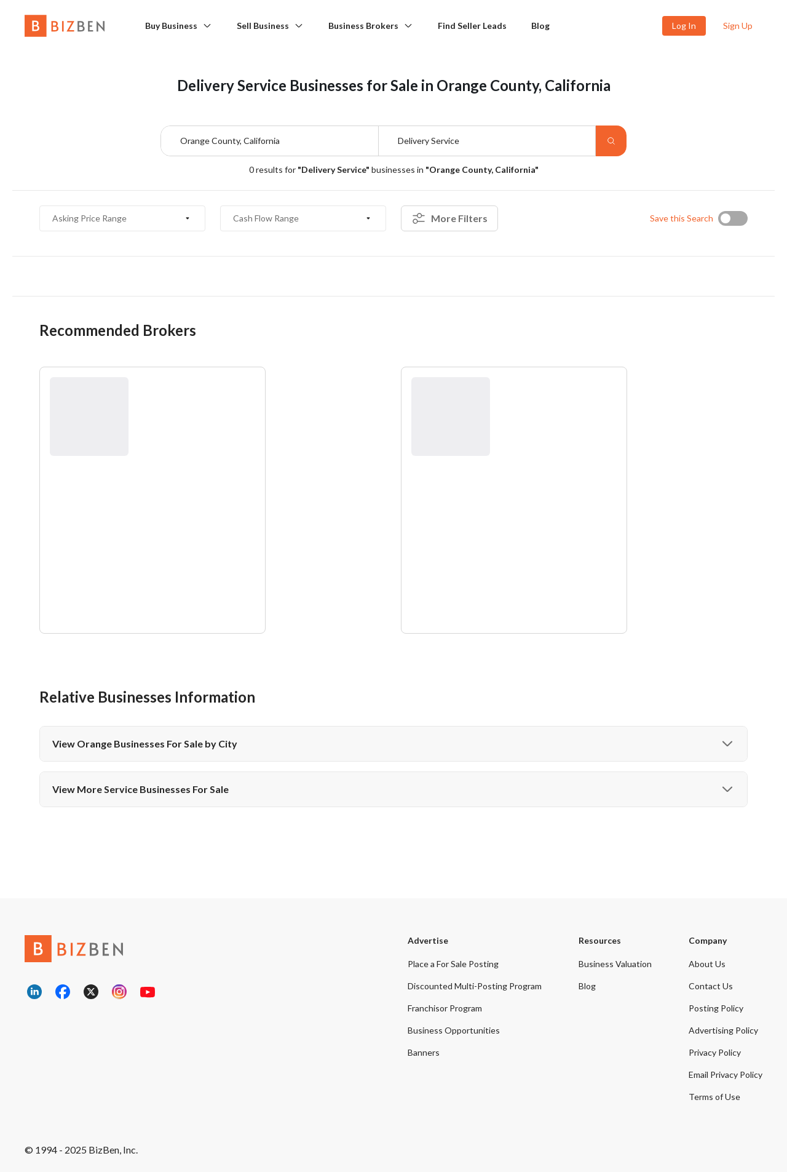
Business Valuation (615, 964)
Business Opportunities (454, 1030)
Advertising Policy (723, 1030)
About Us (707, 964)
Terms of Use (714, 1096)
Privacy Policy (715, 1052)
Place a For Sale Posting (453, 964)
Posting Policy (716, 1008)
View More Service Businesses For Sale (393, 789)
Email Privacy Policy (725, 1074)
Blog (540, 25)
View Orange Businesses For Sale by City (393, 743)
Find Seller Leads (472, 25)
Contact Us (711, 986)
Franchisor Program (445, 1008)
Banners (424, 1052)
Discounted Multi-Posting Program (475, 986)
